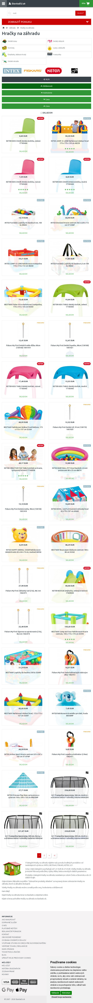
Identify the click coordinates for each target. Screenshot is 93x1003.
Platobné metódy (9, 928)
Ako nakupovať (8, 920)
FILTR (46, 79)
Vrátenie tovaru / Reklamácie (14, 946)
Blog (4, 955)
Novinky (5, 974)
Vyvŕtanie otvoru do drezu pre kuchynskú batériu (24, 943)
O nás (4, 925)
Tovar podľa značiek (11, 952)
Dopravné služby (9, 922)
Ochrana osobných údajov (14, 940)
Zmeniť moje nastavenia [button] (61, 997)
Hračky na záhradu (27, 28)
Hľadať (80, 13)
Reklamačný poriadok (11, 931)
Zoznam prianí (8, 971)
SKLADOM (47, 113)
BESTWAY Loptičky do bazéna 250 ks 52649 (23, 673)
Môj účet (6, 966)
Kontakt (5, 934)
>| (54, 855)
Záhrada (12, 28)
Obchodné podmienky (11, 937)
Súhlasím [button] (55, 993)
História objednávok (11, 969)
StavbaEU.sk (20, 999)
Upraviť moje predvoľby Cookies (16, 958)
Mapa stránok (8, 949)
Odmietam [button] (66, 993)
